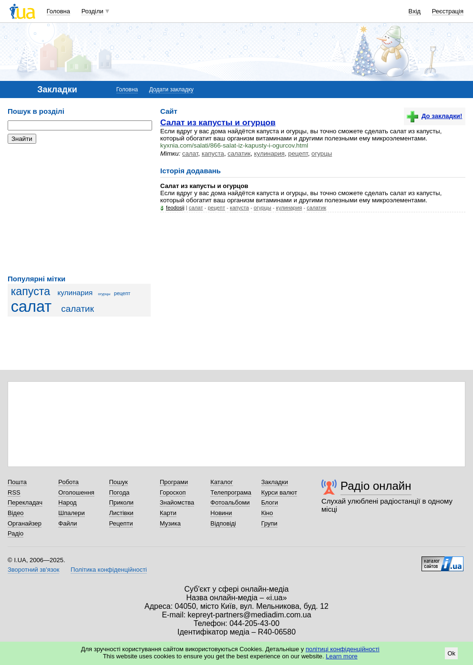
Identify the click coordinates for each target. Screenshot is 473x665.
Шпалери (71, 512)
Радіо (15, 533)
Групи (269, 523)
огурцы (104, 294)
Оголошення (76, 492)
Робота (68, 482)
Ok (451, 653)
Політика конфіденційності (109, 569)
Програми (174, 482)
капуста (30, 291)
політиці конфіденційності (343, 649)
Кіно (267, 512)
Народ (67, 502)
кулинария (75, 292)
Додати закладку (171, 89)
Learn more (341, 656)
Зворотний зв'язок (33, 569)
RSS (14, 492)
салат (31, 306)
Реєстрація (447, 11)
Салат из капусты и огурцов (218, 122)
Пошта (17, 482)
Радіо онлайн (375, 485)
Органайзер (24, 523)
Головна (58, 11)
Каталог (221, 482)
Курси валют (279, 492)
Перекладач (25, 502)
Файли (67, 523)
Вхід (415, 11)
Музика (170, 523)
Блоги (269, 502)
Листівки (121, 512)
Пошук (118, 482)
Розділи (92, 11)
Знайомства (177, 502)
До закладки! (434, 115)
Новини (221, 512)
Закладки (274, 482)
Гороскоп (172, 492)
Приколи (121, 502)
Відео (16, 512)
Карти (168, 512)
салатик (77, 309)
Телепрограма (230, 492)
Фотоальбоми (229, 502)
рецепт (122, 293)
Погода (119, 492)
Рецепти (121, 523)
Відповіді (223, 523)
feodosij (175, 207)
